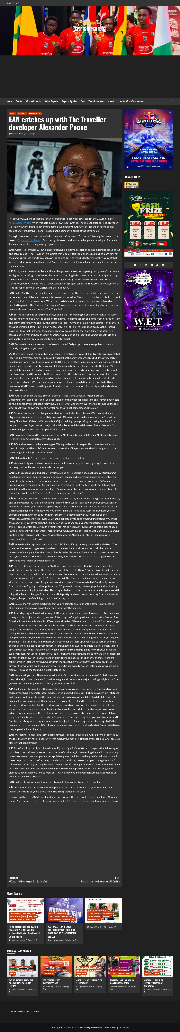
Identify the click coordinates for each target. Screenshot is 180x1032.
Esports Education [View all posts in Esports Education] (117, 973)
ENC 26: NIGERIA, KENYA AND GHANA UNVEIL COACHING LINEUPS (21, 983)
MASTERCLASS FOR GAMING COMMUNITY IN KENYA (122, 982)
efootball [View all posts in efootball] (26, 913)
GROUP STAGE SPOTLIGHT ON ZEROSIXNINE (89, 982)
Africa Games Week (20, 222)
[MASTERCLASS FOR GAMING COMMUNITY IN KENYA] (124, 966)
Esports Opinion (69, 101)
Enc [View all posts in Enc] (31, 967)
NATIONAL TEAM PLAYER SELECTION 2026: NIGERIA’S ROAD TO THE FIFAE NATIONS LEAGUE (62, 931)
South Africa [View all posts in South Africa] (22, 113)
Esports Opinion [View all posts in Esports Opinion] (54, 916)
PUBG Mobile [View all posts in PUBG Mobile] (81, 973)
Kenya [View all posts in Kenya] (24, 916)
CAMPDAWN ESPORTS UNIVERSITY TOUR (52, 982)
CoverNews (109, 1027)
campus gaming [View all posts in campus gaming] (49, 970)
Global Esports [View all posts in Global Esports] (15, 916)
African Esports (33, 101)
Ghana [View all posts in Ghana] (12, 970)
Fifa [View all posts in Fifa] (33, 913)
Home (9, 101)
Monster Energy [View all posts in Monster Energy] (95, 970)
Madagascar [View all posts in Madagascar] (33, 916)
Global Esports (51, 101)
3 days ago (31, 989)
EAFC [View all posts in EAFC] (58, 970)
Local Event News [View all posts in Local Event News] (55, 919)
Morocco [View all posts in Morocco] (13, 919)
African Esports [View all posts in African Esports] (15, 913)
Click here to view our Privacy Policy (23, 1011)
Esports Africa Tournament (130, 101)
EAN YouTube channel (79, 800)
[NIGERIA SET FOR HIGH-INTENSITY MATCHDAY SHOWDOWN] (157, 966)
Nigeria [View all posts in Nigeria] (12, 973)
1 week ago (70, 940)
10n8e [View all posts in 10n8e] (79, 967)
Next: (92, 879)
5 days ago (31, 940)
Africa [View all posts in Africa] (51, 913)
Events (19, 101)
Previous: (37, 879)
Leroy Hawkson (17, 134)
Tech (82, 101)
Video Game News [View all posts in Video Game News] (35, 113)
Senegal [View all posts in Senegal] (21, 919)
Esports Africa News (29, 240)
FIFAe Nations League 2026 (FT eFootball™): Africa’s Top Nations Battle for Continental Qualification (24, 931)
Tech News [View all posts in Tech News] (106, 916)
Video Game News (96, 101)
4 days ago (65, 986)
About (111, 101)
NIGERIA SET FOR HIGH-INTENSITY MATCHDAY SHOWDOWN (154, 983)
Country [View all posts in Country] (12, 113)
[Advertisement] (90, 76)
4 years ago (30, 134)
